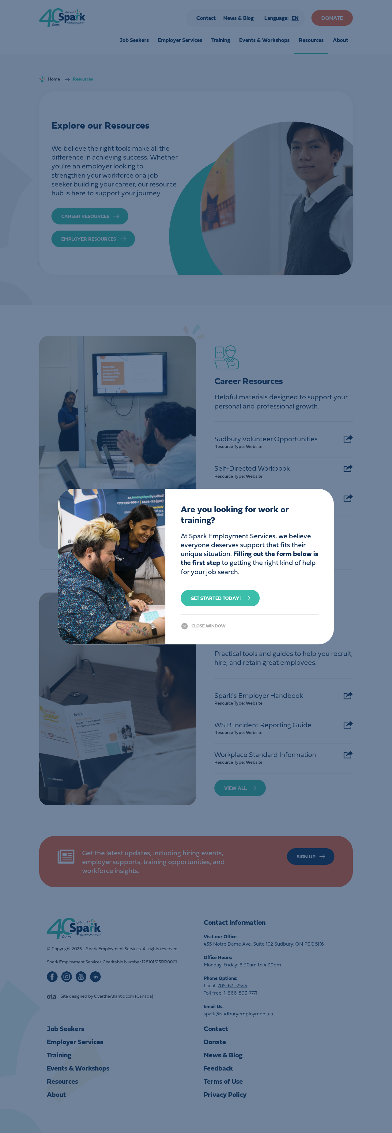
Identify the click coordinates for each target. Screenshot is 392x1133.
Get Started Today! (215, 598)
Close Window (208, 626)
